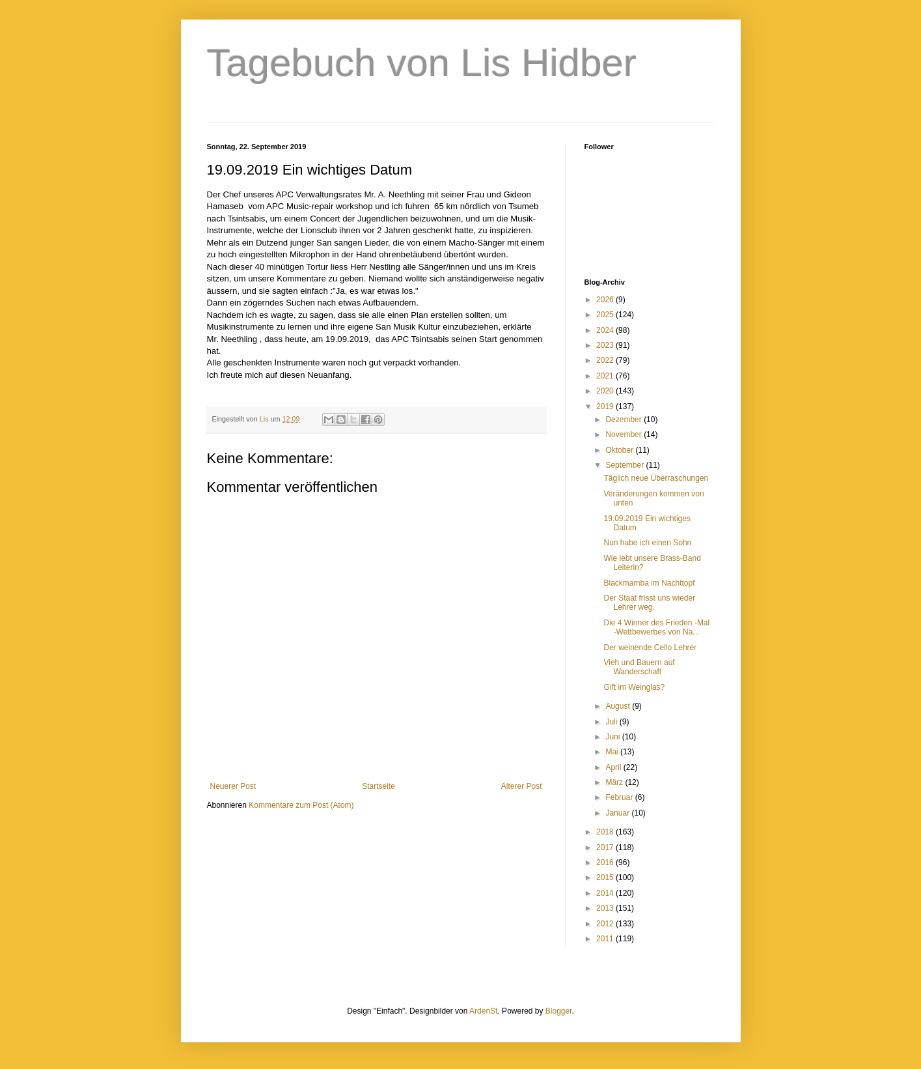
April (614, 767)
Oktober (620, 450)
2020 (606, 390)
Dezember (624, 419)
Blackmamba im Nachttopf (648, 583)
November (624, 434)
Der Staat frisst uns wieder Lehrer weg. (649, 602)
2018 (606, 831)
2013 (606, 908)
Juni (613, 736)
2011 (606, 938)
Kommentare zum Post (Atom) (301, 805)
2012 (606, 923)
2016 (606, 862)
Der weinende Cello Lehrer (649, 647)
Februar (620, 797)
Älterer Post (521, 786)
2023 (606, 345)
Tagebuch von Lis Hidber (422, 63)
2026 (606, 299)
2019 (606, 406)
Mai (612, 751)
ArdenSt (483, 1011)
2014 (606, 893)
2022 (606, 360)
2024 (606, 330)
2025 (606, 314)
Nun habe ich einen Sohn (647, 542)
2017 (606, 847)
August (618, 706)
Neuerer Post (233, 786)
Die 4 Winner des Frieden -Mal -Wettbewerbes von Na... (656, 627)
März (615, 782)
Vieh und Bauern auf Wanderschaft (638, 667)
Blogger (558, 1011)
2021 (606, 375)
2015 (606, 877)
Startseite (378, 786)
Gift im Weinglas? (634, 687)
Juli (612, 721)
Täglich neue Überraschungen (655, 478)
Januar (618, 813)
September (625, 465)
